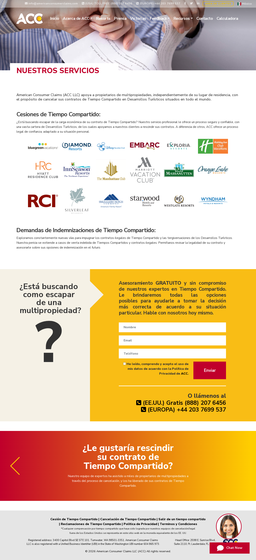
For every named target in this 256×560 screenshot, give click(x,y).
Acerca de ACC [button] (76, 18)
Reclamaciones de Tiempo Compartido (91, 524)
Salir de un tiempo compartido (182, 519)
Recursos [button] (181, 18)
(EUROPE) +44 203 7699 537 (158, 3)
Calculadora (227, 18)
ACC (184, 373)
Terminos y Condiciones (178, 524)
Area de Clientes (218, 4)
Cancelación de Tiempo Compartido (128, 519)
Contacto (204, 18)
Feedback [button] (158, 18)
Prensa (120, 18)
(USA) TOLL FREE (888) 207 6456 (107, 3)
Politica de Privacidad (140, 524)
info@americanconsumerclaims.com (51, 3)
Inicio (54, 18)
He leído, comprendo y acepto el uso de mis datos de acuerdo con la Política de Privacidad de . (156, 369)
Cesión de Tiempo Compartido (74, 519)
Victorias (138, 18)
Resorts (103, 18)
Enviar (210, 370)
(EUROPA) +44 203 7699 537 (183, 410)
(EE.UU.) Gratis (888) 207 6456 (181, 403)
